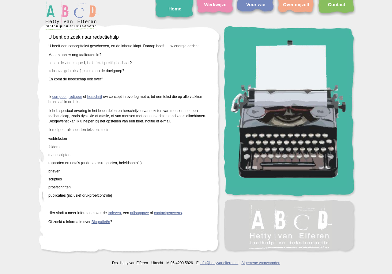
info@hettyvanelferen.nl (219, 263)
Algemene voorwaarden (260, 263)
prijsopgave (139, 213)
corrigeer (59, 97)
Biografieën (101, 222)
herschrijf (94, 97)
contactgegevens (168, 213)
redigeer (75, 97)
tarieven (114, 213)
